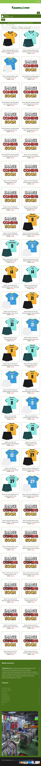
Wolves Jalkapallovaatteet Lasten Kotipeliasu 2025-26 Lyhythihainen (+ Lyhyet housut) (10, 51)
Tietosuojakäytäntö (6, 698)
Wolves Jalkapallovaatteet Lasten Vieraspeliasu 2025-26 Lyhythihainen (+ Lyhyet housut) (31, 51)
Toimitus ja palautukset (7, 690)
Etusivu (2, 24)
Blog (3, 703)
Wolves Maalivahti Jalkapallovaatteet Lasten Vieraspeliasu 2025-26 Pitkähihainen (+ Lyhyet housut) (30, 130)
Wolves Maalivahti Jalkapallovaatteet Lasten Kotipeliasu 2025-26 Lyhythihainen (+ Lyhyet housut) (30, 78)
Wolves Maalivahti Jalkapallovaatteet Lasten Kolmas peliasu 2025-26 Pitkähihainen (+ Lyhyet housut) (10, 156)
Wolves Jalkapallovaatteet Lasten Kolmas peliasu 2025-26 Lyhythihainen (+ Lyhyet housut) (10, 78)
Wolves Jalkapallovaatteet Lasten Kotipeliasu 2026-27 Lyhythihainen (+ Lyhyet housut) (10, 522)
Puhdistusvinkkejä (5, 696)
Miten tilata (4, 692)
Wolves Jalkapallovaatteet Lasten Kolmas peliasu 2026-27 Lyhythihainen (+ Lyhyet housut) (10, 548)
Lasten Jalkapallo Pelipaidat (20, 760)
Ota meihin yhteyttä (6, 688)
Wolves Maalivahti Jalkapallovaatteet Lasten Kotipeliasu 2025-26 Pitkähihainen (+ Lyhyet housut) (10, 130)
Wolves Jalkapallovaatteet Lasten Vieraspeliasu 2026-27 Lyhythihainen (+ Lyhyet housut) (31, 522)
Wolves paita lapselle (10, 24)
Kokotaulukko (5, 694)
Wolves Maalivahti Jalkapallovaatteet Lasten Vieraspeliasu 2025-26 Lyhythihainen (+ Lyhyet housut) (10, 104)
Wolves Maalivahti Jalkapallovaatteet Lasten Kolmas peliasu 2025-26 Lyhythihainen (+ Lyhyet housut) (30, 104)
